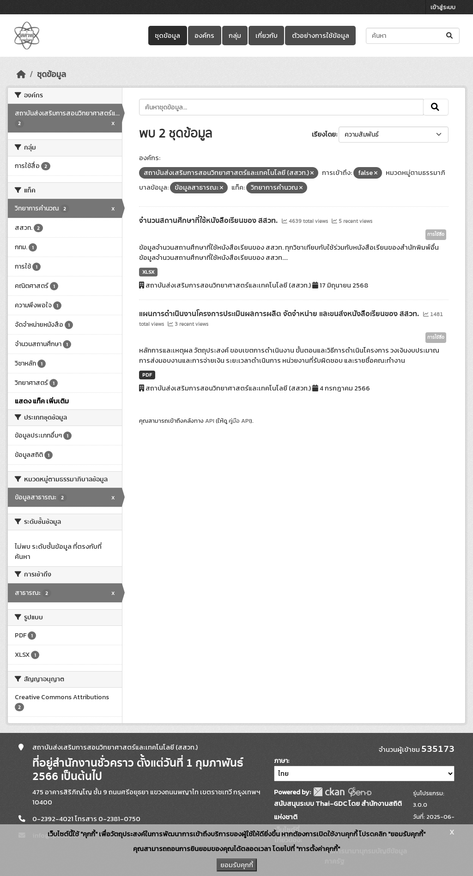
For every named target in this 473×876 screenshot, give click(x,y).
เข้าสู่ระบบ (443, 7)
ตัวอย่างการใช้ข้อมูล (320, 35)
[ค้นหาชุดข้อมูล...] (413, 36)
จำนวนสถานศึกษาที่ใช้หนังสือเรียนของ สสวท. (209, 221)
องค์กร (204, 35)
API (209, 420)
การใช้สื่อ (435, 234)
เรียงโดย (324, 134)
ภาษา (281, 761)
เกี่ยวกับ (266, 35)
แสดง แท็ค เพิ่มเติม (42, 401)
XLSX (148, 272)
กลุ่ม (235, 35)
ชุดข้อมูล (167, 35)
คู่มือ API (239, 420)
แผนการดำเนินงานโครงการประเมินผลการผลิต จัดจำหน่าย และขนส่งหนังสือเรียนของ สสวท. (280, 314)
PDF (147, 374)
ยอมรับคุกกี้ (236, 865)
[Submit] (450, 36)
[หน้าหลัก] (21, 74)
